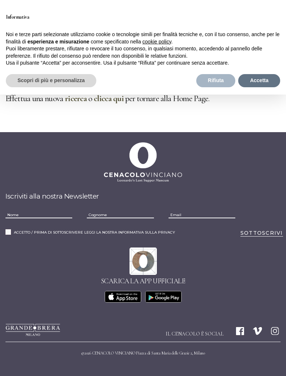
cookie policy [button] (156, 42)
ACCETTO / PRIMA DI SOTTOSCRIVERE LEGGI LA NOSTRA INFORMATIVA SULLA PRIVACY (94, 232)
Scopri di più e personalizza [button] (51, 80)
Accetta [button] (259, 80)
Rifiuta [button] (216, 80)
